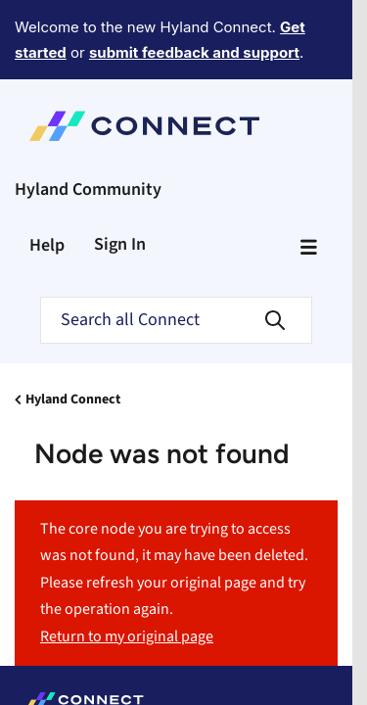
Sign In (120, 172)
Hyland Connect (72, 327)
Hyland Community (88, 117)
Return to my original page (126, 564)
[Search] (176, 247)
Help (47, 173)
